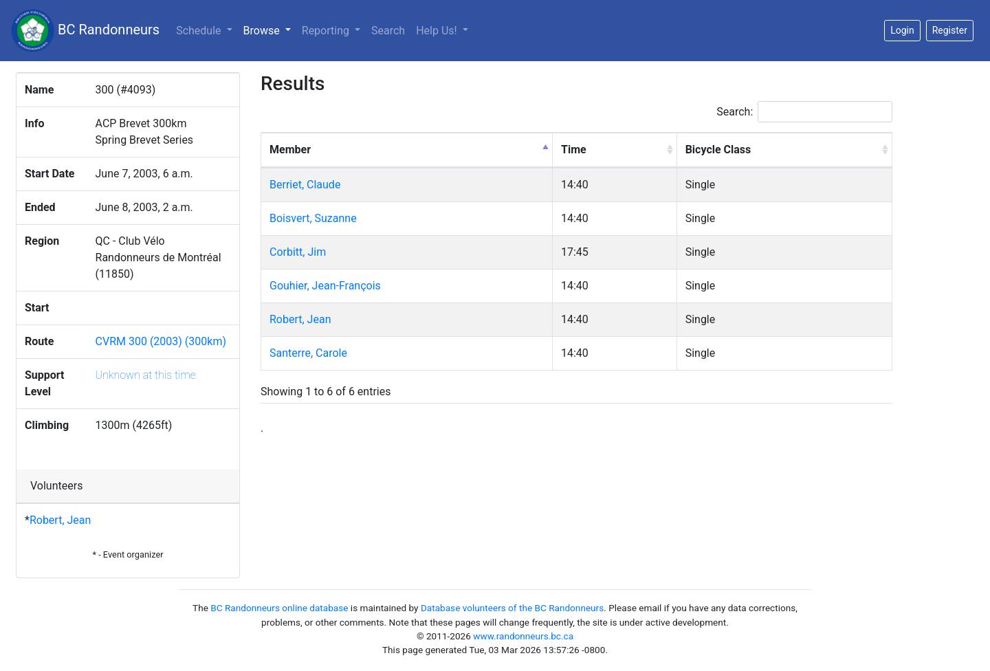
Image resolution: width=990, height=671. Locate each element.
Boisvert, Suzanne (313, 218)
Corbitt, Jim (298, 251)
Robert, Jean (60, 520)
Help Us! (437, 30)
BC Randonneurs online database (279, 607)
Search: (804, 111)
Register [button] (949, 30)
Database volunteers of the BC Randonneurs (512, 607)
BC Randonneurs (85, 30)
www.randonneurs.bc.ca (523, 635)
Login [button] (902, 30)
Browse (269, 29)
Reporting (327, 30)
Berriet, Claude (305, 184)
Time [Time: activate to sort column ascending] (573, 149)
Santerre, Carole (308, 353)
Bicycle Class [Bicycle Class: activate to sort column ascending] (718, 149)
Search (388, 30)
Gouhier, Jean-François (325, 285)
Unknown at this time (146, 375)
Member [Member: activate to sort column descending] (290, 149)
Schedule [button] (199, 30)
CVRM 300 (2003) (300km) (161, 341)
